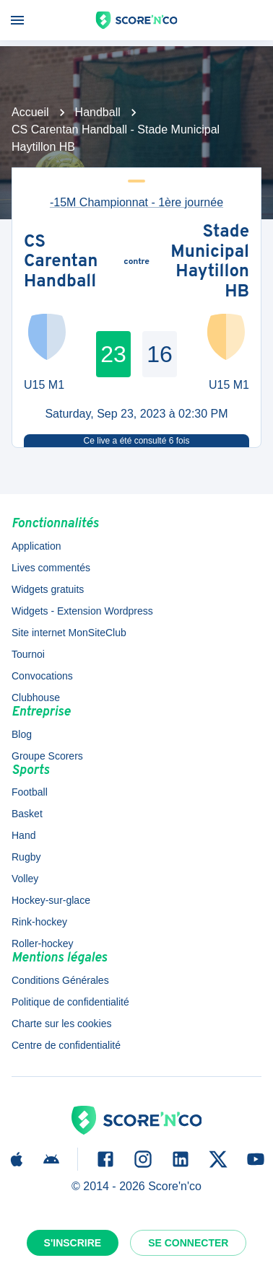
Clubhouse (36, 697)
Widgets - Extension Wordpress (82, 611)
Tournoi (28, 654)
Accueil (30, 112)
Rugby (26, 857)
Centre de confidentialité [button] (66, 1045)
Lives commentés (51, 567)
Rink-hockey (39, 922)
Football (30, 792)
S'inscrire (73, 1243)
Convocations (42, 676)
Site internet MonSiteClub (69, 632)
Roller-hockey (43, 943)
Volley (25, 878)
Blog (22, 734)
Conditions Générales (60, 980)
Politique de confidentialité (70, 1002)
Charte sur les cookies (62, 1023)
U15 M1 (44, 385)
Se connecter (188, 1243)
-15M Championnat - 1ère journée (136, 202)
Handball (98, 112)
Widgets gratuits (48, 589)
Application (36, 546)
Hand (23, 835)
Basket (27, 813)
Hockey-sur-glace (51, 900)
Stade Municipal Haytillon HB (209, 262)
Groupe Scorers (47, 756)
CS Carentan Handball (61, 263)
